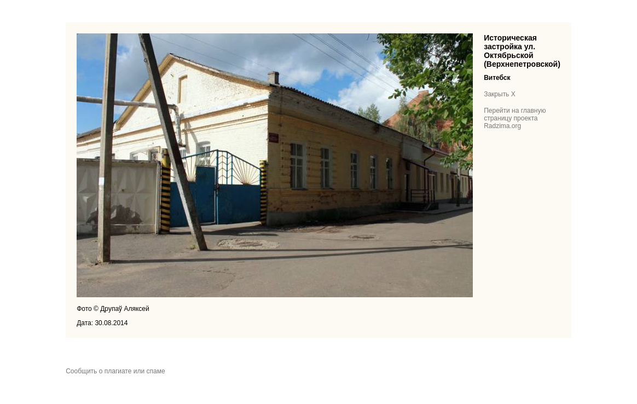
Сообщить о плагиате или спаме (115, 371)
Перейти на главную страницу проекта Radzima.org (515, 118)
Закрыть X (500, 94)
